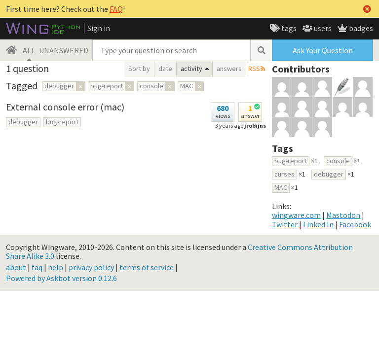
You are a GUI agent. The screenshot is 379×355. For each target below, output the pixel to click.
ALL (29, 50)
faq (37, 267)
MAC (280, 187)
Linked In (318, 224)
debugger (23, 121)
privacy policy (91, 267)
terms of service (146, 267)
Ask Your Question (323, 50)
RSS (254, 68)
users (322, 28)
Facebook (355, 224)
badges (360, 28)
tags (288, 28)
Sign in (98, 28)
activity (191, 68)
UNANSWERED (63, 50)
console (338, 160)
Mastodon (343, 215)
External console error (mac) (65, 107)
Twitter (285, 224)
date (165, 68)
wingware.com (296, 215)
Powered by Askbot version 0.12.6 (61, 278)
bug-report (62, 121)
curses (284, 174)
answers (229, 68)
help (55, 267)
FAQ (116, 9)
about (16, 267)
